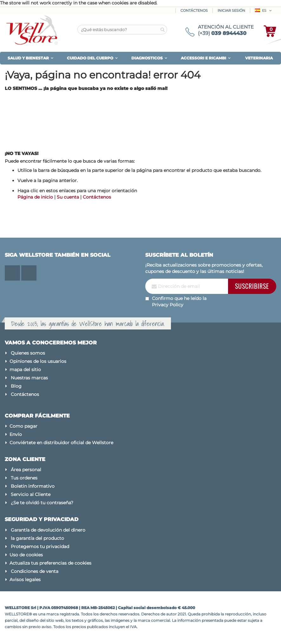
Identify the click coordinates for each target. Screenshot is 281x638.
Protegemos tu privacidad (40, 546)
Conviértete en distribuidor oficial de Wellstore (61, 442)
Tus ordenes (24, 478)
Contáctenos (194, 10)
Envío (16, 434)
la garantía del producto (37, 538)
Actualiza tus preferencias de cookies (50, 563)
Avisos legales (25, 579)
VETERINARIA (259, 58)
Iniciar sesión (231, 10)
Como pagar (23, 426)
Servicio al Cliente (30, 494)
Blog (16, 386)
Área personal (26, 469)
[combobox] (122, 29)
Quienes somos (28, 353)
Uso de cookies (26, 555)
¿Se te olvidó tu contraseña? (42, 503)
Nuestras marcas (29, 378)
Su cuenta (68, 197)
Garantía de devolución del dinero (48, 530)
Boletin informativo (33, 486)
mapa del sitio (25, 369)
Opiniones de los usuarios (38, 361)
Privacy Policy (167, 305)
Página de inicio (35, 197)
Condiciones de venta (34, 571)
